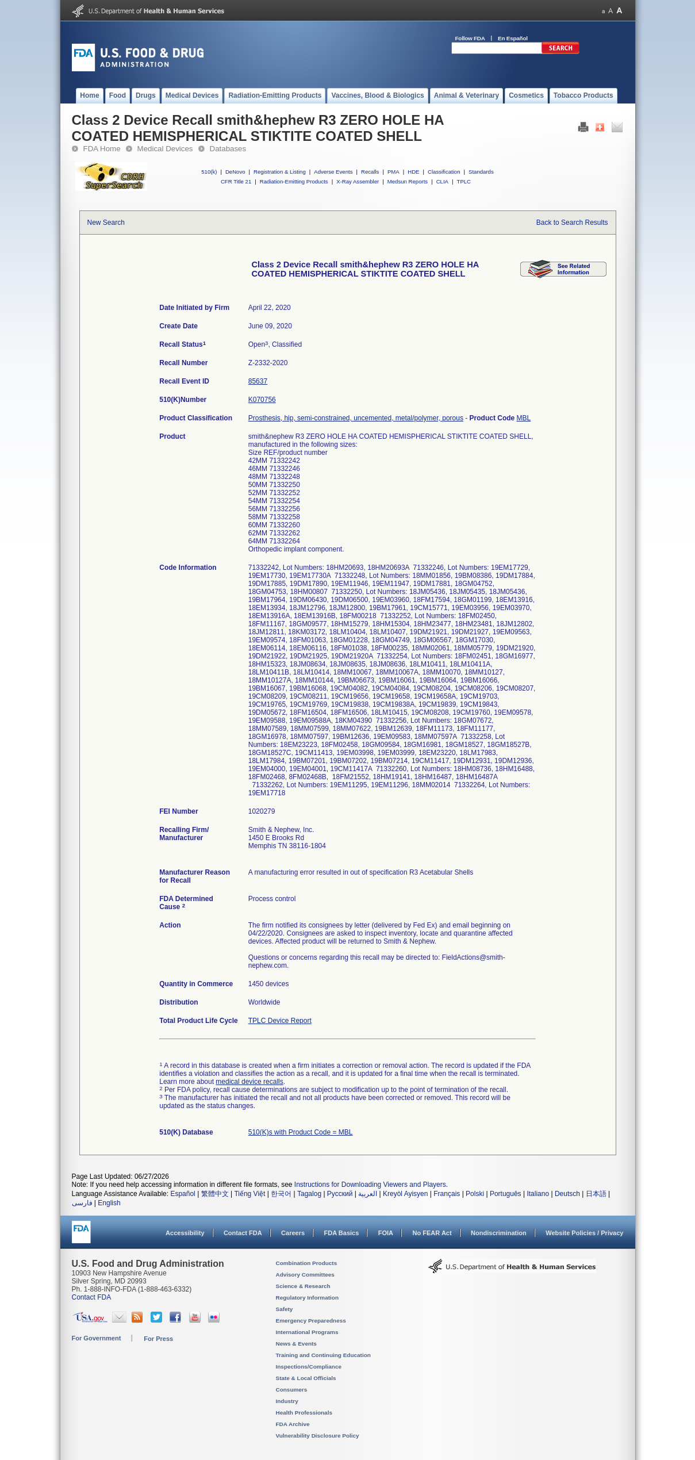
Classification (444, 171)
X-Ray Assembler (357, 181)
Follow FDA (470, 38)
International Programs (307, 1332)
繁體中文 (215, 1194)
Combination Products (306, 1263)
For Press (158, 1338)
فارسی (82, 1203)
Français (446, 1194)
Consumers (292, 1389)
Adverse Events (333, 171)
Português (505, 1194)
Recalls (370, 171)
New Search (106, 223)
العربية (367, 1194)
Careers (293, 1232)
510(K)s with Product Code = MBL (300, 1132)
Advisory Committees (305, 1274)
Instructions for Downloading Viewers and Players (370, 1185)
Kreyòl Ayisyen (405, 1194)
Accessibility (185, 1232)
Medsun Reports (407, 181)
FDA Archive (293, 1424)
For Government (96, 1338)
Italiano (538, 1194)
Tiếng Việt (249, 1194)
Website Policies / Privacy (584, 1232)
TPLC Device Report (280, 1021)
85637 (257, 381)
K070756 (262, 400)
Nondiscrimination (499, 1232)
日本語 (596, 1194)
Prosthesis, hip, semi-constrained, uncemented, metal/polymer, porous (355, 418)
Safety (284, 1309)
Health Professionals (304, 1412)
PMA (393, 171)
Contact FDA (243, 1232)
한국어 (281, 1194)
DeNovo (235, 171)
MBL (524, 418)
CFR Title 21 (236, 181)
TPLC (464, 181)
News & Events (296, 1343)
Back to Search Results (572, 223)
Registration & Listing (280, 171)
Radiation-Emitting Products (294, 181)
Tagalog (309, 1194)
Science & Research (303, 1286)
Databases (228, 148)
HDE (413, 171)
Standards (481, 171)
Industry (287, 1401)
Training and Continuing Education (323, 1355)
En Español (513, 38)
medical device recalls (249, 1082)
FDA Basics (341, 1232)
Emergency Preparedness (311, 1320)
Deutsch (567, 1194)
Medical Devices (165, 148)
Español (182, 1194)
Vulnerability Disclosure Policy (317, 1435)
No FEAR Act (431, 1232)
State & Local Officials (306, 1378)
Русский (340, 1194)
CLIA (442, 181)
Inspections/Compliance (309, 1366)
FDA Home (102, 148)
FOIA (385, 1232)
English (109, 1203)
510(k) (209, 171)
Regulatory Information (307, 1297)
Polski (475, 1194)
